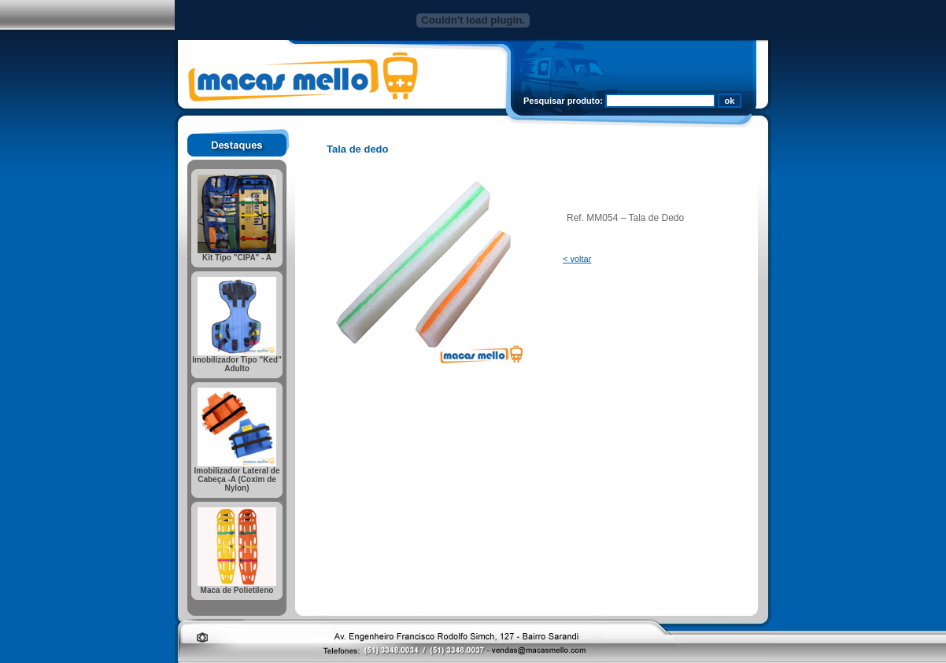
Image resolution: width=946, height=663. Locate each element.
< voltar (577, 258)
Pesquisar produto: (563, 100)
